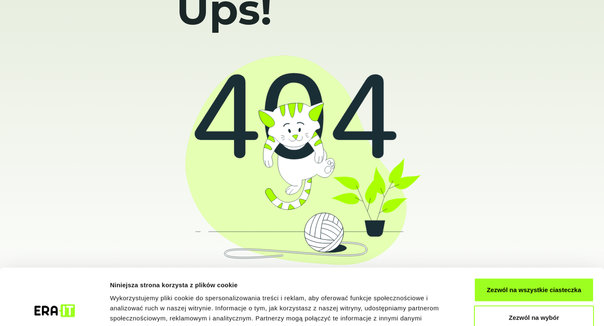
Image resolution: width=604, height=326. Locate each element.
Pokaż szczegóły (447, 309)
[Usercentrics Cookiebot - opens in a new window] (54, 309)
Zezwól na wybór (534, 264)
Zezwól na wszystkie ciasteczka (534, 236)
